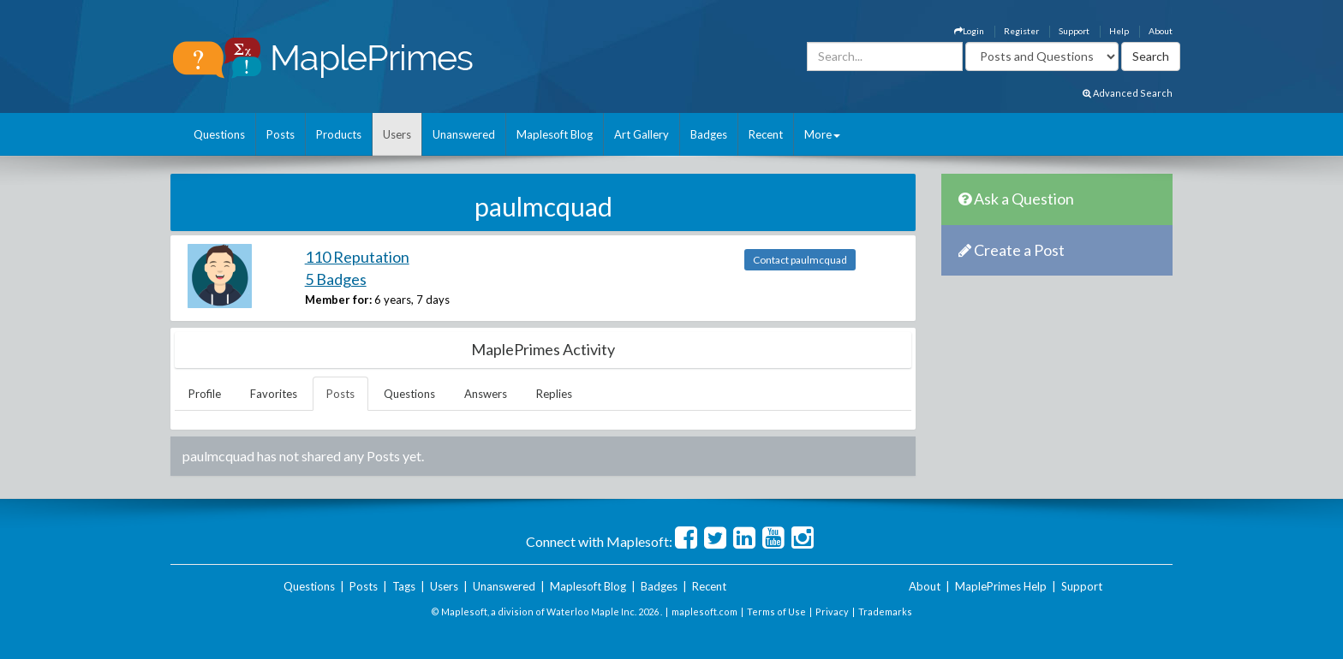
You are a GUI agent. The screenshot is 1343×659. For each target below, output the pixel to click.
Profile (204, 394)
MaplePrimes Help (1001, 586)
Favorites (273, 394)
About (1161, 31)
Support (1074, 31)
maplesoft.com (704, 611)
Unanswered (464, 134)
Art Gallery (641, 134)
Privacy (832, 611)
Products (338, 134)
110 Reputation (357, 256)
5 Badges (336, 279)
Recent (766, 134)
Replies (554, 394)
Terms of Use (776, 611)
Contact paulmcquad (800, 259)
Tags (403, 586)
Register (1021, 31)
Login (969, 31)
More (822, 134)
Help (1119, 31)
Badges (708, 134)
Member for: (338, 299)
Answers (485, 394)
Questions (219, 134)
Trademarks (885, 611)
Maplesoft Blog (554, 134)
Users (397, 134)
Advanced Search (1128, 92)
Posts (280, 134)
